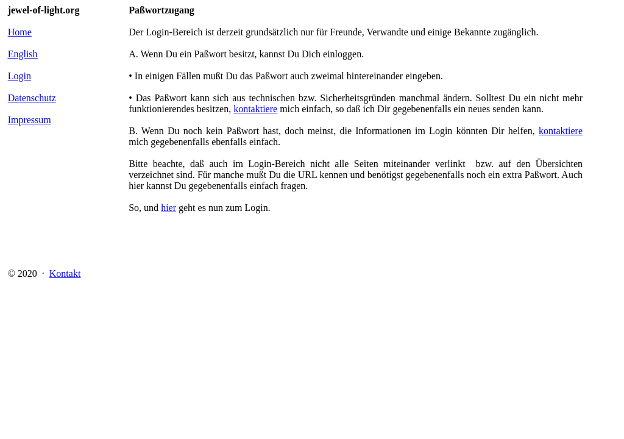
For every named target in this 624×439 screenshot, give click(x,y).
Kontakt (65, 273)
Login (19, 76)
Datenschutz (32, 98)
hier (168, 207)
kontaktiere (255, 109)
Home (20, 32)
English (23, 54)
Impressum (29, 120)
